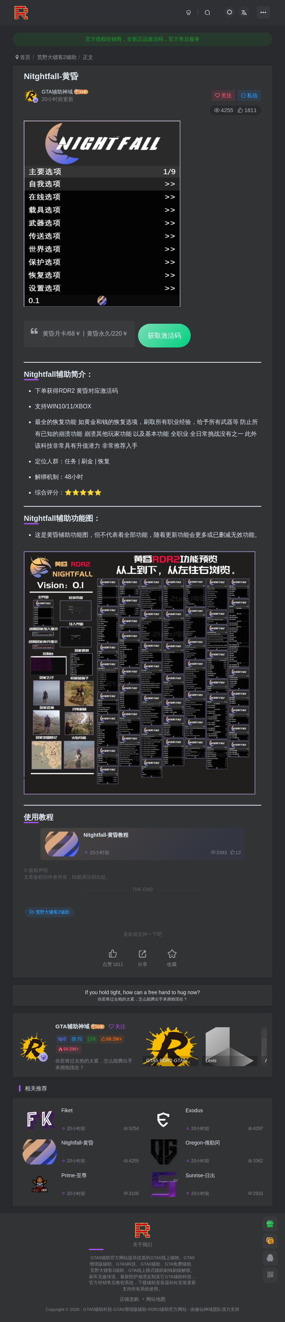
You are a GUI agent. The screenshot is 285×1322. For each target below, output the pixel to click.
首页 (23, 57)
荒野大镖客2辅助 (56, 57)
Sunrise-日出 (200, 1175)
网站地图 (156, 1299)
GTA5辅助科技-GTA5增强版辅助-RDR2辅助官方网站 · (136, 1309)
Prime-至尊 (74, 1175)
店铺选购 (129, 1299)
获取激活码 (164, 335)
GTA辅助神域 (57, 92)
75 (77, 1039)
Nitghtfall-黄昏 (51, 76)
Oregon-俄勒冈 (203, 1143)
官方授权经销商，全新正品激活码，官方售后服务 (142, 39)
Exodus (194, 1110)
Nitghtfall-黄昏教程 (105, 835)
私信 (249, 95)
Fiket (66, 1110)
